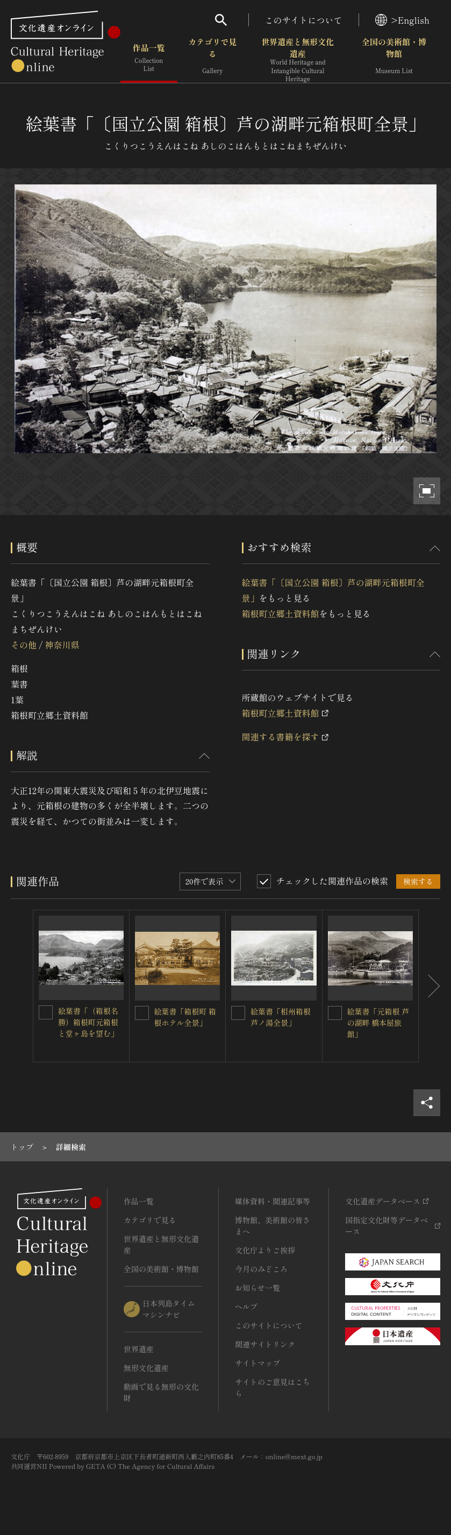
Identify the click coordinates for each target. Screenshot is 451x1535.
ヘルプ (246, 1306)
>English (402, 19)
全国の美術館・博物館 (394, 59)
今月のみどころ (261, 1268)
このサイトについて (303, 19)
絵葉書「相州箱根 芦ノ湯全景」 (280, 1017)
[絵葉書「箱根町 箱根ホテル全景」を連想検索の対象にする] (142, 1013)
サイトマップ (257, 1363)
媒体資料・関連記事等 (272, 1201)
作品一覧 (149, 59)
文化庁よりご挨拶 (265, 1250)
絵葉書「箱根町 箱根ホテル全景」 (185, 1017)
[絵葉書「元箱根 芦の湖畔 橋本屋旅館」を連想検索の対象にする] (335, 1013)
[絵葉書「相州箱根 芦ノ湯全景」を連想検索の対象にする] (238, 1013)
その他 (24, 644)
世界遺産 (139, 1349)
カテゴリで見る (212, 59)
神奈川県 (62, 644)
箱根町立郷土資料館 (280, 613)
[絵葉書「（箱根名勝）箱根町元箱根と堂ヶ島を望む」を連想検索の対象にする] (46, 1012)
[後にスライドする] (429, 986)
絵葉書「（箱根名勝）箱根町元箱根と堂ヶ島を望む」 (88, 1022)
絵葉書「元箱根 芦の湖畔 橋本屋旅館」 (378, 1022)
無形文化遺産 (146, 1367)
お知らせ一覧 (257, 1287)
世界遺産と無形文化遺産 (298, 59)
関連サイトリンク (265, 1344)
